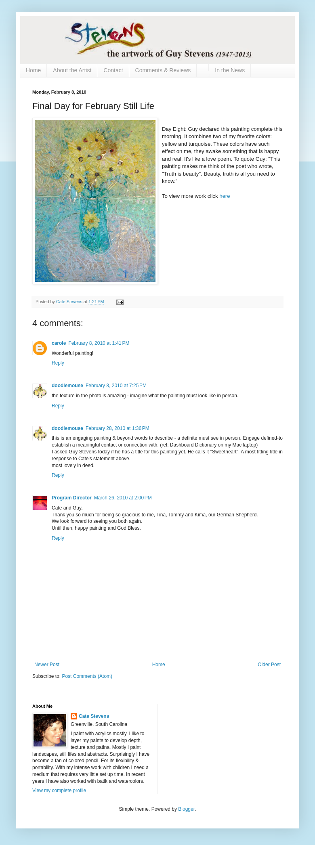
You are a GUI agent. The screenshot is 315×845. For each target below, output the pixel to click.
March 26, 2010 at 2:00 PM (123, 498)
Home (33, 70)
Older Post (269, 664)
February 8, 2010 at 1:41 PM (98, 343)
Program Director (72, 498)
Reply (58, 363)
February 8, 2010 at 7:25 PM (116, 385)
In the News (230, 70)
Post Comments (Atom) (87, 676)
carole (59, 343)
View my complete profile (59, 790)
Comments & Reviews (163, 70)
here (224, 196)
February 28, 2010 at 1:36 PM (117, 428)
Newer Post (46, 664)
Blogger (186, 809)
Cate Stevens (94, 716)
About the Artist (72, 70)
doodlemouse (67, 385)
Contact (113, 70)
